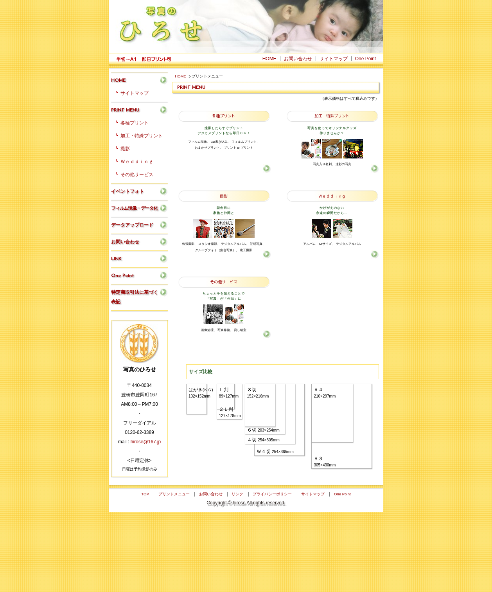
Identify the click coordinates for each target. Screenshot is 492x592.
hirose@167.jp (146, 441)
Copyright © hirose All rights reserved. (246, 582)
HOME (180, 76)
